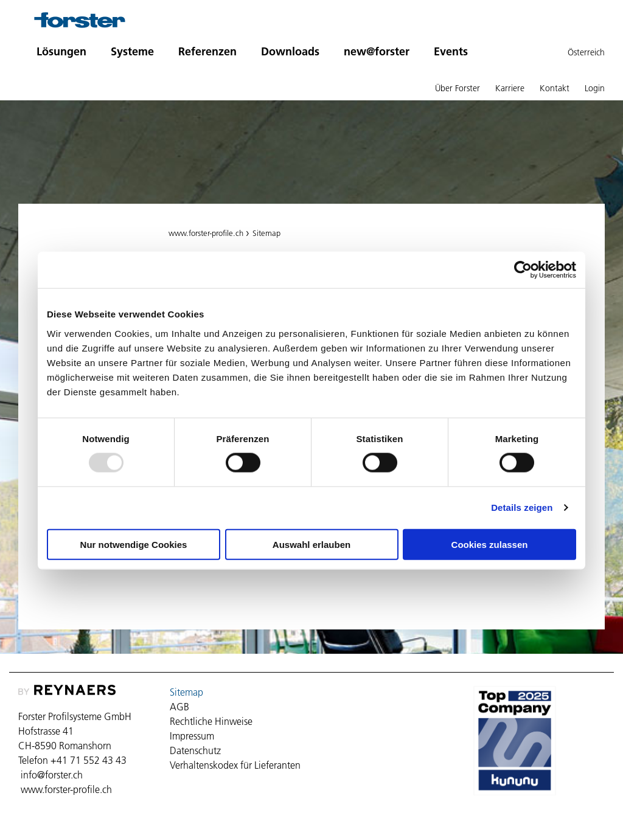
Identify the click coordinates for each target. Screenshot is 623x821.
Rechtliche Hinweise (211, 721)
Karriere (509, 88)
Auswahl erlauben (311, 544)
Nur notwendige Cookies (133, 544)
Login (595, 88)
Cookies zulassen (489, 544)
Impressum (192, 736)
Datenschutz (195, 750)
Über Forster (457, 88)
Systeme (132, 51)
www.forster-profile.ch (206, 233)
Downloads (290, 51)
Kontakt (554, 88)
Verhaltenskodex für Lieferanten (235, 765)
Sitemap (266, 233)
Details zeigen (521, 507)
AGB (179, 707)
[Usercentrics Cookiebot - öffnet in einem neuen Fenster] (523, 270)
